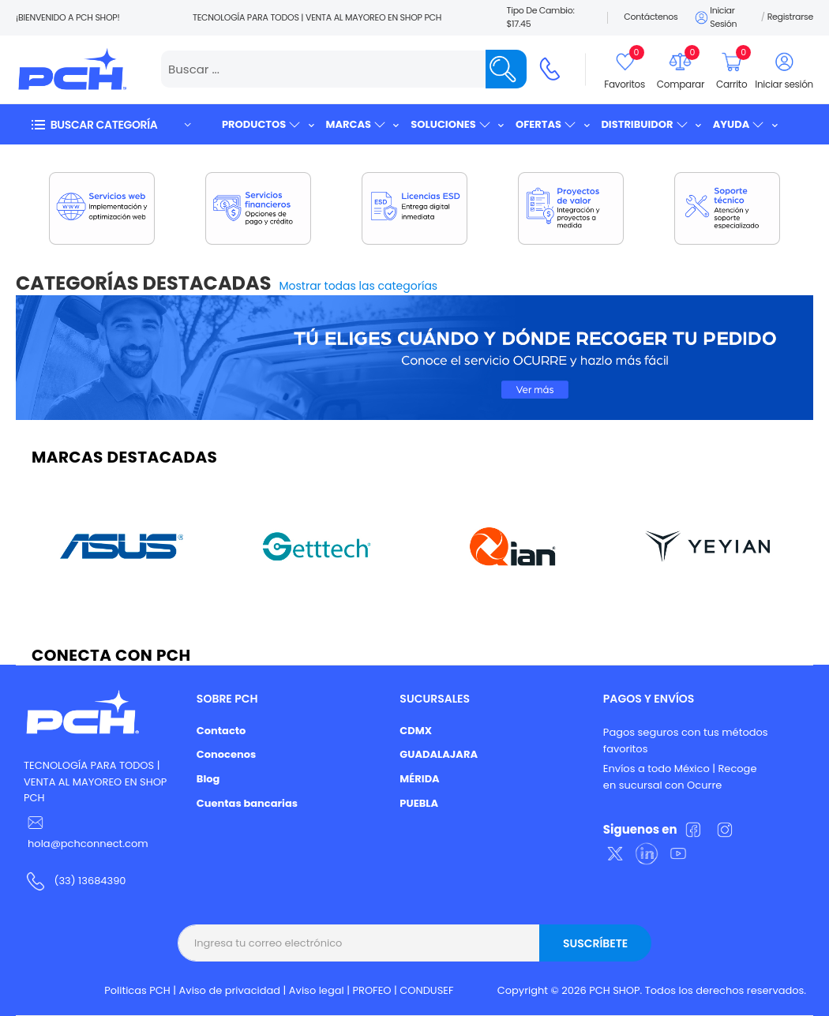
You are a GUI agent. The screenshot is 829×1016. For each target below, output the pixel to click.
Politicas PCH (137, 990)
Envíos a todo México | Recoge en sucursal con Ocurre (680, 777)
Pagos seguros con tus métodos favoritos (685, 740)
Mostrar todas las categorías (358, 286)
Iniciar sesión (715, 17)
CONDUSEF (426, 990)
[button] (110, 124)
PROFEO (371, 990)
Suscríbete (595, 943)
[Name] (506, 69)
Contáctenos (650, 16)
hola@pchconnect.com (88, 843)
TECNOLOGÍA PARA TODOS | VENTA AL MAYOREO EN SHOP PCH (95, 782)
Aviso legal (316, 990)
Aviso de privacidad (230, 990)
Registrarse (790, 16)
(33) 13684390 (90, 880)
